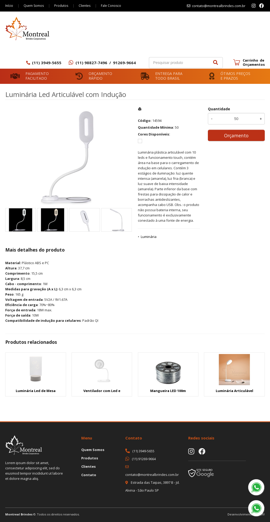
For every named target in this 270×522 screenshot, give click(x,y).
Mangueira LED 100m (168, 390)
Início (9, 5)
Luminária (148, 236)
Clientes (84, 5)
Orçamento (236, 135)
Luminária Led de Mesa (36, 390)
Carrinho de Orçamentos (254, 62)
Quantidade (219, 108)
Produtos (61, 5)
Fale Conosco (111, 5)
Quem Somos (34, 5)
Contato (88, 474)
